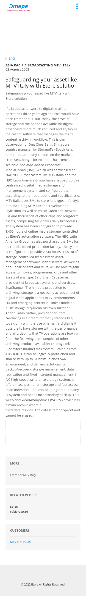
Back (11, 58)
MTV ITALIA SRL (20, 542)
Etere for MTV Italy (23, 475)
